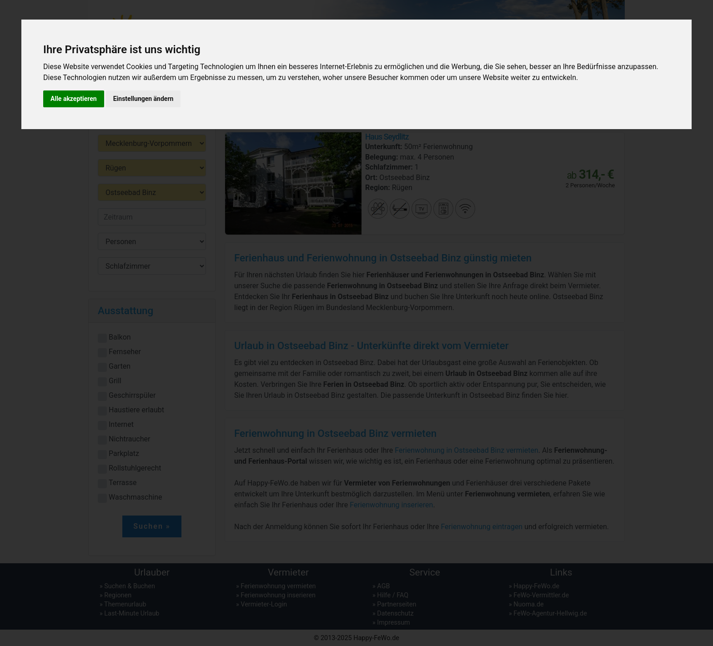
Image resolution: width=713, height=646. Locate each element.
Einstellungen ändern (143, 98)
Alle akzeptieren (73, 98)
